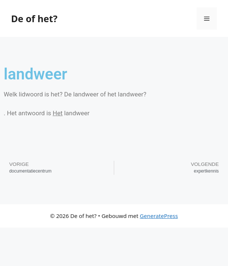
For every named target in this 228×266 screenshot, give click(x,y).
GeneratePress (159, 215)
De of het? (34, 18)
